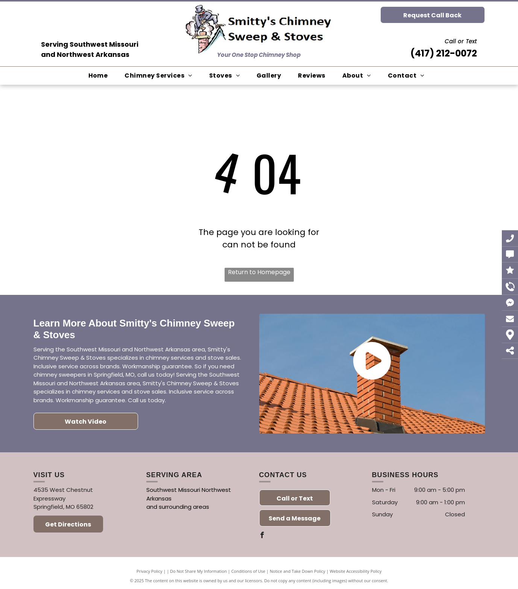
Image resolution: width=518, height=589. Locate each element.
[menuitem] (101, 76)
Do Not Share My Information (198, 571)
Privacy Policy (150, 571)
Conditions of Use (248, 571)
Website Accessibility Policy (355, 571)
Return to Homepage (259, 272)
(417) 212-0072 (443, 53)
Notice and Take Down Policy (297, 571)
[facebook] (262, 536)
